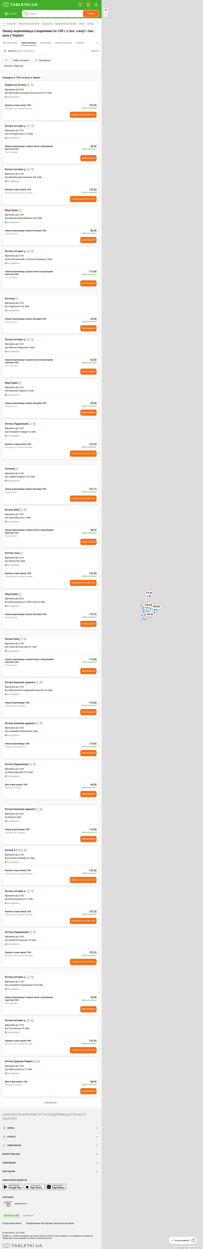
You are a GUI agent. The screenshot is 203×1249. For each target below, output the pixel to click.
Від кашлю (47, 24)
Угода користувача (11, 1223)
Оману (90, 24)
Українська (9, 1215)
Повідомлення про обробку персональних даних (50, 1223)
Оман (81, 24)
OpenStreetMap (196, 1248)
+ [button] (106, 10)
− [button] (106, 14)
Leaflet (177, 1248)
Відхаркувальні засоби (65, 24)
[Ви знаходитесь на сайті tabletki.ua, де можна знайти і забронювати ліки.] (20, 4)
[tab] (29, 43)
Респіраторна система (29, 24)
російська (28, 1215)
